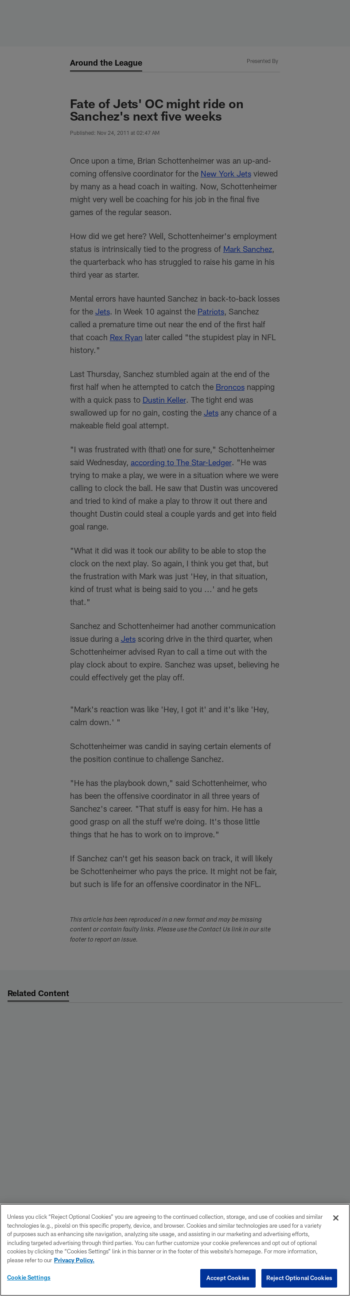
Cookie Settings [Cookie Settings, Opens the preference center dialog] (29, 1277)
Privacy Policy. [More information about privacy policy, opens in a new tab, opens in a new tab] (74, 1260)
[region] (175, 1250)
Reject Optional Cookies (299, 1277)
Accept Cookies (227, 1277)
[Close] (336, 1218)
